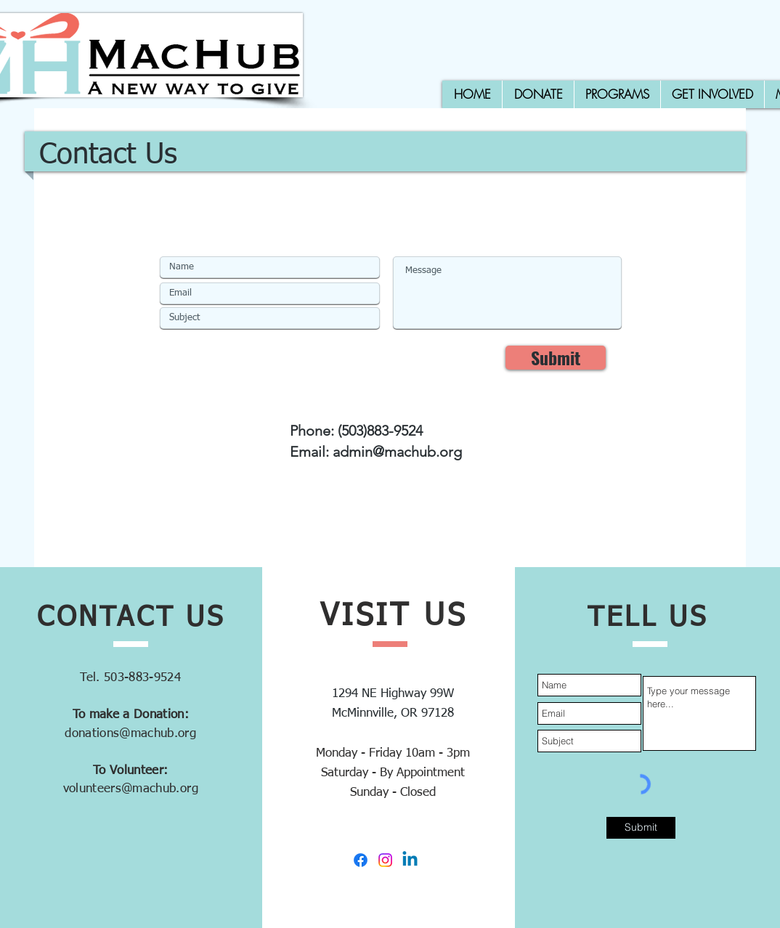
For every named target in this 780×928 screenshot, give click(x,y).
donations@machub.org (130, 734)
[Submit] (555, 358)
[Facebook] (361, 860)
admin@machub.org (397, 451)
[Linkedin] (410, 860)
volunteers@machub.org (130, 789)
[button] (617, 94)
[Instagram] (385, 860)
